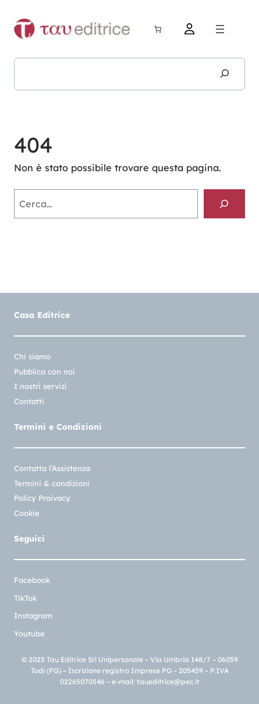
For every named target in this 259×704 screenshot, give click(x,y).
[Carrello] (157, 29)
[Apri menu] (220, 29)
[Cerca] (224, 74)
